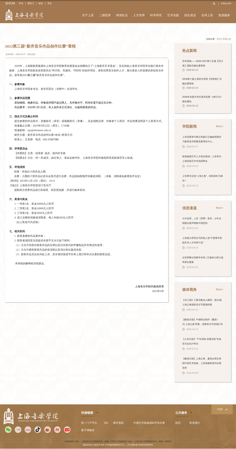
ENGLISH (226, 3)
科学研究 (156, 15)
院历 (178, 422)
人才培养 (139, 15)
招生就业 (190, 15)
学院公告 (227, 39)
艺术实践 (173, 15)
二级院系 (105, 15)
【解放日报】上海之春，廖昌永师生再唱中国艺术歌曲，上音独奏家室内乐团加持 (201, 363)
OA (106, 422)
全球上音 (207, 15)
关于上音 (88, 15)
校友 (41, 3)
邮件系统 (118, 422)
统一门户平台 (89, 422)
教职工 (31, 3)
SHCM (10, 3)
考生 (49, 3)
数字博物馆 (87, 430)
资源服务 (224, 15)
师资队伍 (122, 15)
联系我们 (194, 422)
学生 (21, 3)
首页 (219, 39)
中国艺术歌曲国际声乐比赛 (149, 422)
